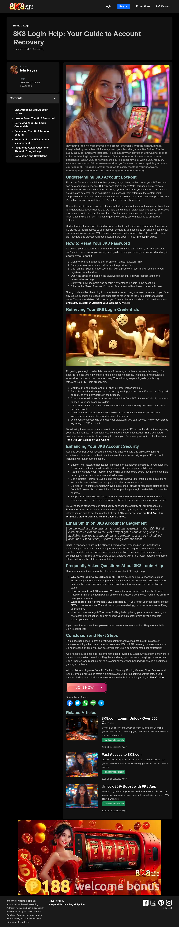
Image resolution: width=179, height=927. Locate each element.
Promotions (143, 6)
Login (108, 6)
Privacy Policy (56, 900)
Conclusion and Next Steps (30, 156)
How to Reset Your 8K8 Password (34, 118)
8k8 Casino (162, 6)
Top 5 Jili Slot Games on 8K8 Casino (88, 439)
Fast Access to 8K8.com (122, 754)
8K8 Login (143, 236)
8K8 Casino (157, 677)
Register (123, 6)
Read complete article (114, 740)
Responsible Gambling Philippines (67, 904)
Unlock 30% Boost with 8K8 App (129, 786)
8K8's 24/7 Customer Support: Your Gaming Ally (95, 302)
